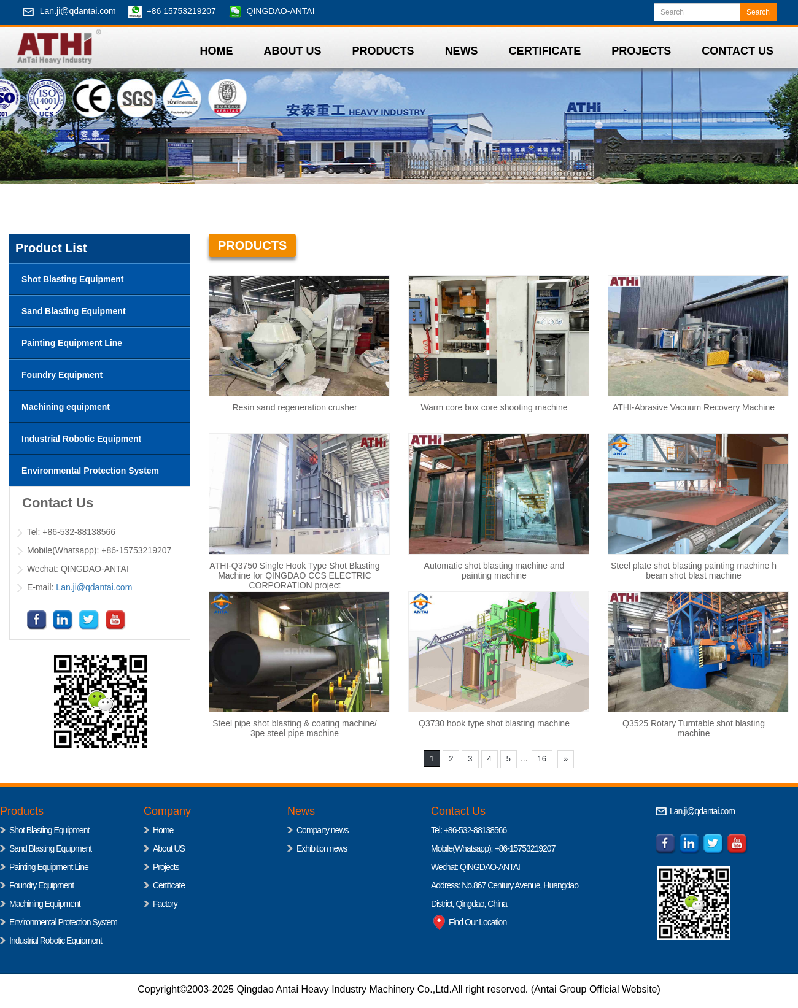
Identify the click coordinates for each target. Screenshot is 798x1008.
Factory (165, 904)
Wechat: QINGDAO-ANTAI (475, 867)
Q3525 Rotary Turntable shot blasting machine (693, 728)
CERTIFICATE (545, 51)
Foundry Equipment (41, 885)
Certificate (169, 885)
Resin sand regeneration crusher (294, 407)
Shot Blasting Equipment (49, 830)
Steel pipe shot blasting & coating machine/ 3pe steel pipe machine (294, 728)
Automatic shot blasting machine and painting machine (494, 570)
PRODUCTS (383, 51)
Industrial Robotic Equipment (55, 940)
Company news (322, 830)
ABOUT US (293, 51)
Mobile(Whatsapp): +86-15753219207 (493, 848)
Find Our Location (468, 922)
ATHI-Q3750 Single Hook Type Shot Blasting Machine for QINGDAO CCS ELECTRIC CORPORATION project (294, 575)
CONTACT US (737, 51)
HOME (216, 51)
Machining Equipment (44, 904)
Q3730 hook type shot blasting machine (494, 723)
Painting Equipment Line (48, 867)
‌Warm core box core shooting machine (493, 407)
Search (758, 12)
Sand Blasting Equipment (50, 848)
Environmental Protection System (63, 922)
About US (169, 848)
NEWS (461, 51)
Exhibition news (321, 848)
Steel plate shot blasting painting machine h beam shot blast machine (694, 570)
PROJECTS (641, 51)
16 (542, 758)
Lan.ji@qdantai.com (78, 11)
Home (163, 830)
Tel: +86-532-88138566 (468, 830)
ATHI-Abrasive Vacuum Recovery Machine (694, 407)
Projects (166, 867)
